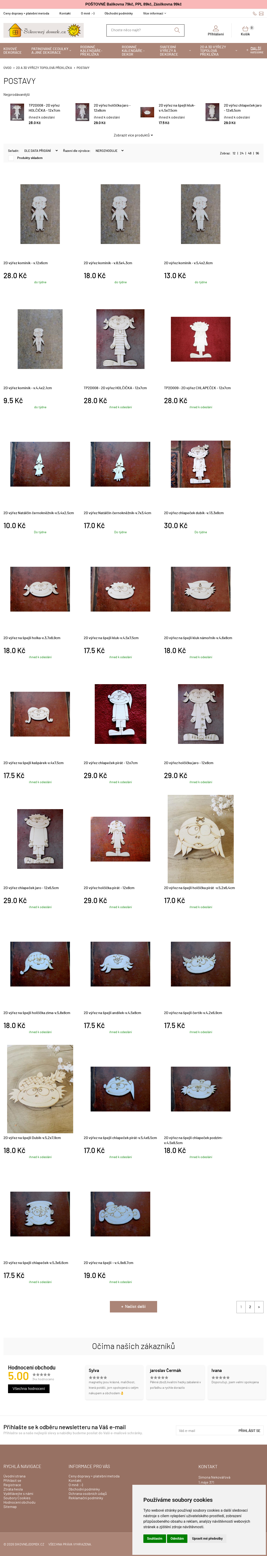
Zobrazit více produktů (132, 135)
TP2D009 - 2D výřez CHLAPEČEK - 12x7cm (197, 388)
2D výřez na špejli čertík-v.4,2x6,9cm (193, 1013)
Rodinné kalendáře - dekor (133, 50)
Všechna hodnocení (29, 1389)
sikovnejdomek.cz (29, 1544)
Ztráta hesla (13, 1489)
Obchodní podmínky (119, 13)
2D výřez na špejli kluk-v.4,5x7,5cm (111, 638)
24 (242, 153)
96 (257, 153)
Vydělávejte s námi (18, 1494)
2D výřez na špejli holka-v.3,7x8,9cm (31, 638)
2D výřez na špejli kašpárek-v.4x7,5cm (33, 763)
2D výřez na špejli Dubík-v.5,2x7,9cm (32, 1138)
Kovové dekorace (12, 50)
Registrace (12, 1485)
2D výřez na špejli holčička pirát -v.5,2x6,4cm (199, 888)
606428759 (255, 13)
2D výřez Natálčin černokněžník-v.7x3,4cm (117, 513)
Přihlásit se (250, 1431)
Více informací (153, 13)
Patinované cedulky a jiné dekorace (49, 50)
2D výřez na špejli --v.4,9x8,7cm (108, 1263)
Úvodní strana (14, 1476)
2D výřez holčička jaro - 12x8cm (188, 763)
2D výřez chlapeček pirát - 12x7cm (111, 763)
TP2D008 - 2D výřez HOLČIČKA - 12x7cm (115, 388)
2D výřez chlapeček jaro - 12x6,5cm (31, 888)
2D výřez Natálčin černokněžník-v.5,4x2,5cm (38, 513)
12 (234, 153)
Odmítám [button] (177, 1538)
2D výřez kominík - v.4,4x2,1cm (27, 388)
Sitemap (10, 1507)
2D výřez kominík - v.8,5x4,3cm (108, 263)
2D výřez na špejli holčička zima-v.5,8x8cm (36, 1013)
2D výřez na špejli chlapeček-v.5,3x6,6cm (35, 1263)
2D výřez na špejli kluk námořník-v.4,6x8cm (198, 638)
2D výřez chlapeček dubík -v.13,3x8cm (194, 513)
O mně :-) (87, 13)
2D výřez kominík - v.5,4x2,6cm (188, 263)
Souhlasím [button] (154, 1538)
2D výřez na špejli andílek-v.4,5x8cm (112, 1013)
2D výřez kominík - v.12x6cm (25, 263)
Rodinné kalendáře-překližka (91, 50)
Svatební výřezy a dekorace (169, 50)
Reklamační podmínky (86, 1498)
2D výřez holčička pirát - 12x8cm (109, 888)
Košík (247, 31)
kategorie (257, 50)
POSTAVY (83, 68)
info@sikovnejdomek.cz (261, 13)
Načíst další (135, 1307)
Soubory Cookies (17, 1498)
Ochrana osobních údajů (88, 1494)
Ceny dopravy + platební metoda (26, 13)
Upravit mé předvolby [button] (207, 1538)
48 (249, 153)
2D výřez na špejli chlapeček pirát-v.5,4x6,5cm (120, 1138)
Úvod (7, 68)
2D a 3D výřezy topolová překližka (213, 50)
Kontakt (65, 13)
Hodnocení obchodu (19, 1502)
